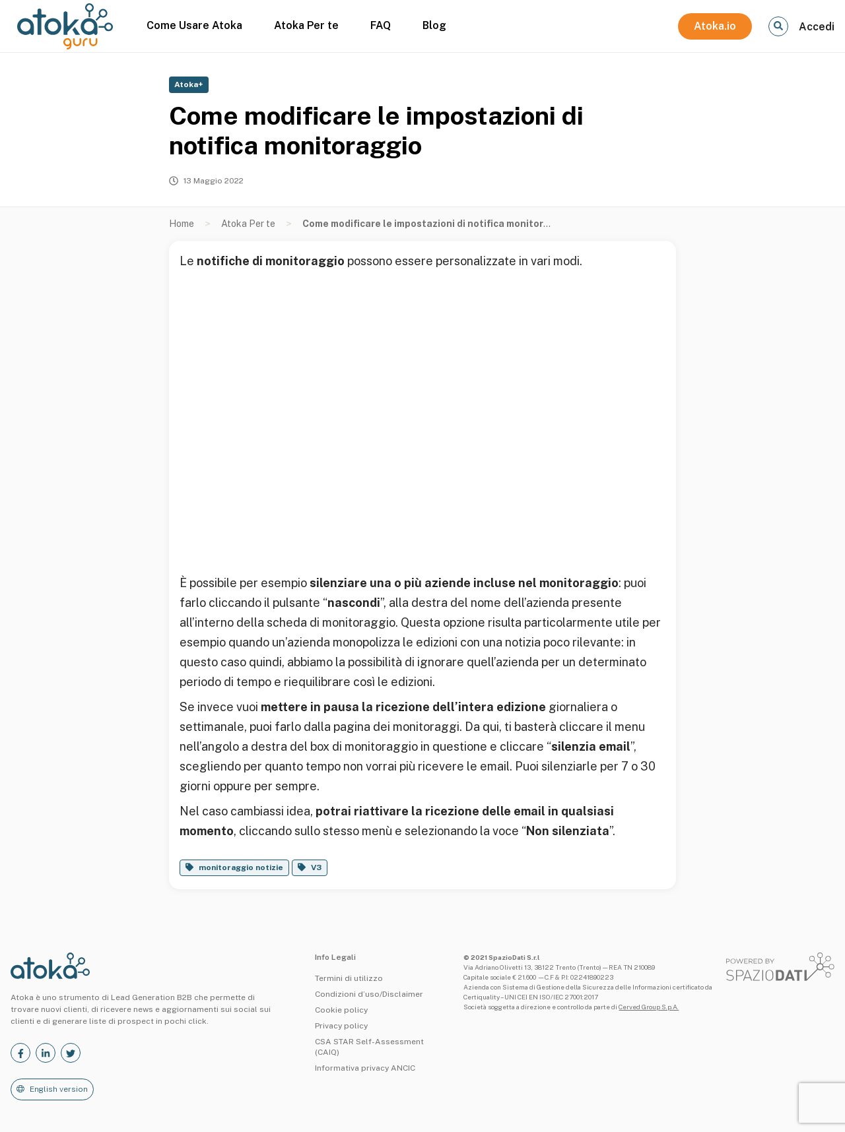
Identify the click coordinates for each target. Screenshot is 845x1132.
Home (181, 223)
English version (59, 1089)
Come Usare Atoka (194, 25)
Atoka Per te (306, 25)
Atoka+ (188, 84)
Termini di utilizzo (349, 978)
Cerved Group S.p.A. (649, 1007)
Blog (434, 25)
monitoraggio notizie (241, 867)
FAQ (380, 25)
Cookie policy (341, 1010)
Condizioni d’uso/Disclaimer (369, 994)
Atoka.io (715, 26)
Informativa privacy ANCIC (365, 1068)
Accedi (816, 26)
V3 (316, 867)
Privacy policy (341, 1025)
